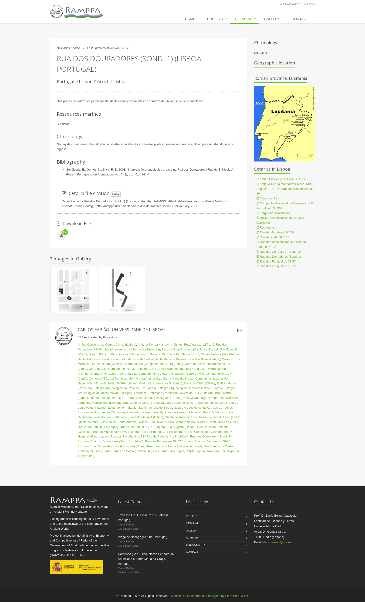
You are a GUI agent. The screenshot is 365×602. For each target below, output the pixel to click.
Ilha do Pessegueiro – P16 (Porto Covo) (171, 398)
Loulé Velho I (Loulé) (223, 402)
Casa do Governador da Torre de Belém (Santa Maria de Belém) (142, 359)
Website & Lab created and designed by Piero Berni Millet (209, 596)
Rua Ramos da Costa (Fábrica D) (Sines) (132, 451)
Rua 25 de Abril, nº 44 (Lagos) (98, 427)
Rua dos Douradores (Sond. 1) (279, 256)
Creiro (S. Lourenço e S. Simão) (160, 383)
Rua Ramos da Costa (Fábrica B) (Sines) (174, 446)
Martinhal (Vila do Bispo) (155, 407)
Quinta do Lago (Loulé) (224, 417)
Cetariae (243, 19)
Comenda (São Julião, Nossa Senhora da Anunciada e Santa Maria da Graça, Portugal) (146, 558)
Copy (115, 194)
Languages (291, 4)
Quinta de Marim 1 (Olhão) (145, 417)
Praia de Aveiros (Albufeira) (183, 412)
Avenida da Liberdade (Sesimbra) (137, 349)
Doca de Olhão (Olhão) (199, 383)
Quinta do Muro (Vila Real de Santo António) (107, 422)
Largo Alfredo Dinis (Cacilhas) (219, 398)
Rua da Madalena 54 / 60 (275, 232)
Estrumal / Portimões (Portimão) (155, 393)
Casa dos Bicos (269, 198)
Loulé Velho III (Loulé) (122, 407)
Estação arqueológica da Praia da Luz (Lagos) (125, 388)
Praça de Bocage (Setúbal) (145, 412)
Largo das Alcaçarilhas (273, 213)
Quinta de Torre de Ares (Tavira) (186, 417)
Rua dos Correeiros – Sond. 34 (279, 251)
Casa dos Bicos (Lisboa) (203, 359)
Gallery (272, 19)
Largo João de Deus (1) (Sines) (143, 402)
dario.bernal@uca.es (277, 542)
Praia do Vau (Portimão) (109, 417)
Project (215, 19)
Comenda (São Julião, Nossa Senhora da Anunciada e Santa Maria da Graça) (141, 378)
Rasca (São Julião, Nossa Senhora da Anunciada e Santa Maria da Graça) (189, 422)
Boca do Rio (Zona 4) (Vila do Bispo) (123, 354)
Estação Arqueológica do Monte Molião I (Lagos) (190, 388)
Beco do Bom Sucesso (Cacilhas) (184, 349)
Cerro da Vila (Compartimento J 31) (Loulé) (118, 368)
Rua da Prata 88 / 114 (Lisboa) (161, 432)
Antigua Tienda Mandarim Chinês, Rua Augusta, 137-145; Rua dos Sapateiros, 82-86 (286, 188)
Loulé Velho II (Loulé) (92, 407)
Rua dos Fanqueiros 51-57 (276, 261)
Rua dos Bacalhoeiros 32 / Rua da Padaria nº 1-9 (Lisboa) (149, 436)
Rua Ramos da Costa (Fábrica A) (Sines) (117, 446)
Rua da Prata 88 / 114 (273, 237)
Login (311, 4)
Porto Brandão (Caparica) (107, 412)
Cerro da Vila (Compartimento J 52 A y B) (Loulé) (152, 373)
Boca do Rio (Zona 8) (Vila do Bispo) (174, 354)
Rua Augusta (267, 227)
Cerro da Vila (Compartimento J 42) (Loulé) (177, 368)
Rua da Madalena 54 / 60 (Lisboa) (116, 432)
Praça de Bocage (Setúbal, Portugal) (142, 537)
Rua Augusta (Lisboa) (181, 427)
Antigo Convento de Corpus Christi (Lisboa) (107, 344)
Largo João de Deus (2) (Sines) (187, 402)
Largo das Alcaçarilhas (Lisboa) (99, 402)
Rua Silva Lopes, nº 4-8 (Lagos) (183, 451)
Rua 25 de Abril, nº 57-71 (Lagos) (142, 427)
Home (190, 19)
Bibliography (195, 544)
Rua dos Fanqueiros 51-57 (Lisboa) (169, 441)
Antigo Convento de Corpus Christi (281, 179)
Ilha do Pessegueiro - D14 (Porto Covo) (116, 398)
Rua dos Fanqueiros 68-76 (276, 266)
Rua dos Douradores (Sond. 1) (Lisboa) (116, 441)
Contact (300, 19)
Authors (192, 537)
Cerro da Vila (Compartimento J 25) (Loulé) (154, 364)
